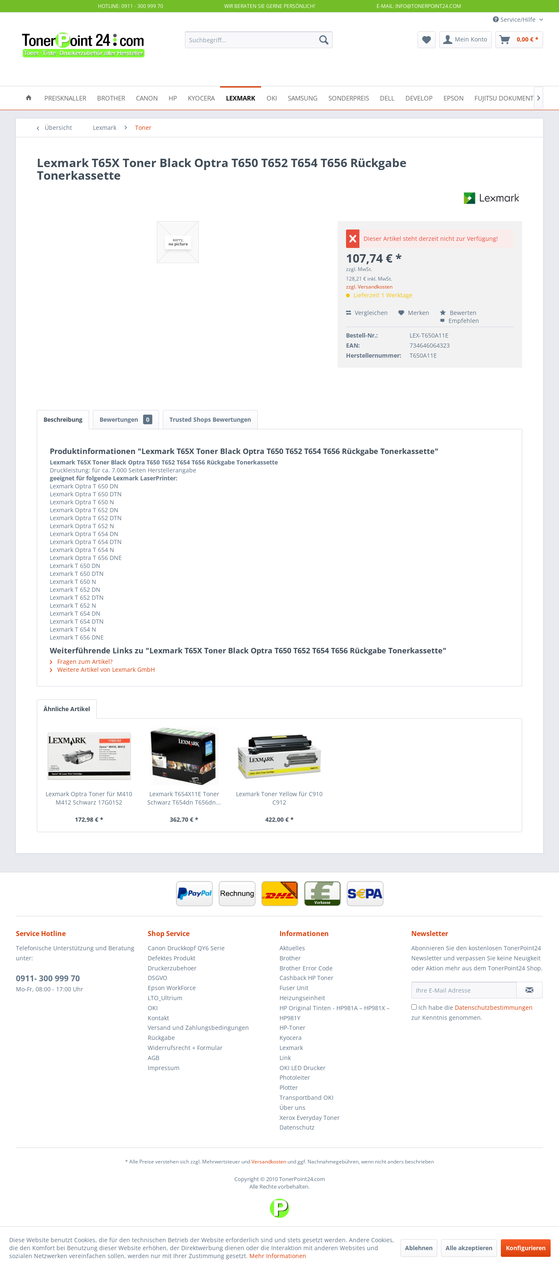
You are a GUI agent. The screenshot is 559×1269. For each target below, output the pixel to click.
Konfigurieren (526, 1248)
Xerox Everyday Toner (310, 1118)
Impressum (163, 1068)
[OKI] (271, 97)
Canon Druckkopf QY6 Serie (186, 948)
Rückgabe (161, 1038)
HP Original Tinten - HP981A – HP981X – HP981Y (335, 1013)
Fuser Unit (294, 988)
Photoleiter (295, 1077)
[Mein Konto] (465, 39)
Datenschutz (297, 1127)
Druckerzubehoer (172, 968)
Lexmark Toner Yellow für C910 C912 (279, 798)
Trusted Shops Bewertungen (210, 419)
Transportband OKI (306, 1097)
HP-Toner (292, 1028)
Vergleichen (367, 313)
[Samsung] (302, 97)
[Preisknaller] (65, 97)
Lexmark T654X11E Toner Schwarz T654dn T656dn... (184, 798)
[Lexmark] (240, 97)
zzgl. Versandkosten (369, 286)
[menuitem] (259, 39)
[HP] (172, 97)
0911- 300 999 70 (48, 978)
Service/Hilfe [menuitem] (515, 19)
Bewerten (458, 313)
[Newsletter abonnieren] (529, 990)
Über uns (292, 1108)
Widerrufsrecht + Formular (185, 1048)
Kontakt (158, 1018)
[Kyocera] (201, 97)
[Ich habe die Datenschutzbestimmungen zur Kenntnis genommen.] (414, 1007)
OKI (153, 1008)
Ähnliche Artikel (67, 709)
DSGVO (157, 978)
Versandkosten (268, 1161)
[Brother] (111, 97)
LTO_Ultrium (165, 998)
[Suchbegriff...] (259, 39)
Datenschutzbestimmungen (494, 1007)
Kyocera (291, 1038)
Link (285, 1058)
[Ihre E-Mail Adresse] (464, 990)
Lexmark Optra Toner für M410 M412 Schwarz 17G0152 (89, 798)
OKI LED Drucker (303, 1068)
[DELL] (387, 97)
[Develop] (419, 97)
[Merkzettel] (427, 39)
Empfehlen (459, 321)
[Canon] (147, 97)
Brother (290, 958)
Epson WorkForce (172, 988)
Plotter (289, 1087)
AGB (153, 1058)
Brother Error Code (306, 968)
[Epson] (453, 97)
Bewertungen (126, 419)
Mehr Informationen (277, 1256)
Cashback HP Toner (306, 978)
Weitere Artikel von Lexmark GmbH (102, 669)
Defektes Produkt (171, 958)
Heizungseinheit (302, 998)
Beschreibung (63, 419)
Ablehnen (419, 1248)
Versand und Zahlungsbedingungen (198, 1028)
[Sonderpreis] (348, 97)
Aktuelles (292, 948)
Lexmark (291, 1048)
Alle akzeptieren (469, 1248)
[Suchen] (324, 39)
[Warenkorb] (519, 39)
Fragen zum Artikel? (81, 661)
